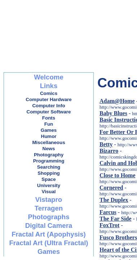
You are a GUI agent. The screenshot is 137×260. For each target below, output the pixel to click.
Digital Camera (48, 225)
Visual (48, 191)
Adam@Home (117, 101)
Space (48, 179)
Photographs (48, 217)
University (48, 185)
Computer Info (48, 105)
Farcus (108, 212)
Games (49, 130)
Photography (48, 154)
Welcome (48, 77)
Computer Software (49, 111)
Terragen (49, 208)
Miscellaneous (48, 142)
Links (49, 86)
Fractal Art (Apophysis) (49, 234)
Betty (106, 144)
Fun (48, 124)
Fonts (48, 118)
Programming (49, 161)
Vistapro (48, 199)
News (49, 148)
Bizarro (109, 151)
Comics (48, 93)
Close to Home (118, 175)
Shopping (48, 173)
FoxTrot (109, 225)
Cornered (111, 188)
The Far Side (116, 219)
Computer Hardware (48, 99)
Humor (49, 136)
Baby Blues (113, 113)
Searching (48, 167)
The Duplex (114, 200)
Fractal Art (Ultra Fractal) (48, 243)
